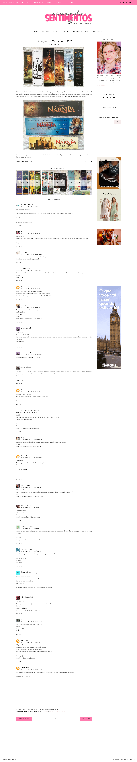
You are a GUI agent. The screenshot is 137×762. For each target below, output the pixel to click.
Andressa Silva (26, 367)
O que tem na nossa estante (24, 222)
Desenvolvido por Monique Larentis (124, 759)
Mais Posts (86, 719)
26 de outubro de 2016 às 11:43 (31, 206)
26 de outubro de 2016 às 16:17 (31, 307)
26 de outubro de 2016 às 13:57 (31, 270)
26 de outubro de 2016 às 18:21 (31, 369)
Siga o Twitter (20, 341)
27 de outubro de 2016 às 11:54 (31, 508)
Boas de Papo (25, 268)
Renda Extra (69, 2)
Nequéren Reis (26, 287)
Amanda (23, 305)
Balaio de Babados (21, 608)
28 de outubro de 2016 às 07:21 (31, 669)
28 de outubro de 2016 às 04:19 (31, 599)
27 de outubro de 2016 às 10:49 (31, 487)
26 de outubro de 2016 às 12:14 (31, 233)
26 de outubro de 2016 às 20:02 (31, 391)
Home (36, 31)
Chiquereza (19, 401)
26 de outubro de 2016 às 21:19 (26, 412)
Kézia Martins (25, 252)
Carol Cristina (25, 485)
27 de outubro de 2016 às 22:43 (31, 574)
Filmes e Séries (38, 2)
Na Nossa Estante (27, 204)
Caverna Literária (27, 526)
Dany (22, 437)
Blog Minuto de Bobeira (23, 676)
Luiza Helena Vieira (27, 597)
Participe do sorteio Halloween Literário (28, 610)
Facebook (57, 711)
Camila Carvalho (26, 456)
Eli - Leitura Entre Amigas (30, 410)
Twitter (63, 711)
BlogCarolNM (20, 629)
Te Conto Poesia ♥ (21, 469)
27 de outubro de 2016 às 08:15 (31, 458)
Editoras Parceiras (54, 2)
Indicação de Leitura (80, 31)
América (45, 31)
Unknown (24, 390)
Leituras (25, 2)
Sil (21, 232)
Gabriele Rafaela (26, 506)
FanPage (18, 631)
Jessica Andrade (26, 328)
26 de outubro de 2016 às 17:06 (31, 355)
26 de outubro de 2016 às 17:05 (31, 330)
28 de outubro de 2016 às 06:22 (31, 642)
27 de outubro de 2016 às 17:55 (31, 528)
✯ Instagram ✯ (20, 587)
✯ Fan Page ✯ (48, 587)
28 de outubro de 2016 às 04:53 (31, 621)
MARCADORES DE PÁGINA (24, 162)
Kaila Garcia (25, 668)
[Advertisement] (109, 266)
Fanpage (18, 560)
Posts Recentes (24, 719)
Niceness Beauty (26, 572)
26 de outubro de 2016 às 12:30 (31, 254)
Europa (55, 31)
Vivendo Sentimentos (10, 2)
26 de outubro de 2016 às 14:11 (31, 289)
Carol (22, 620)
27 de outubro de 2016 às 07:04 (31, 439)
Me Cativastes (20, 380)
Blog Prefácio (20, 243)
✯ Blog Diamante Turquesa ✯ (34, 587)
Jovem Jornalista (26, 549)
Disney (65, 31)
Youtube (51, 711)
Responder (19, 225)
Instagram (19, 562)
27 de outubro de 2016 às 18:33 (31, 551)
